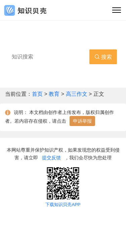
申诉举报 (82, 121)
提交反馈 (51, 157)
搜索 (103, 57)
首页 (38, 94)
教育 (55, 94)
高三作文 (76, 94)
